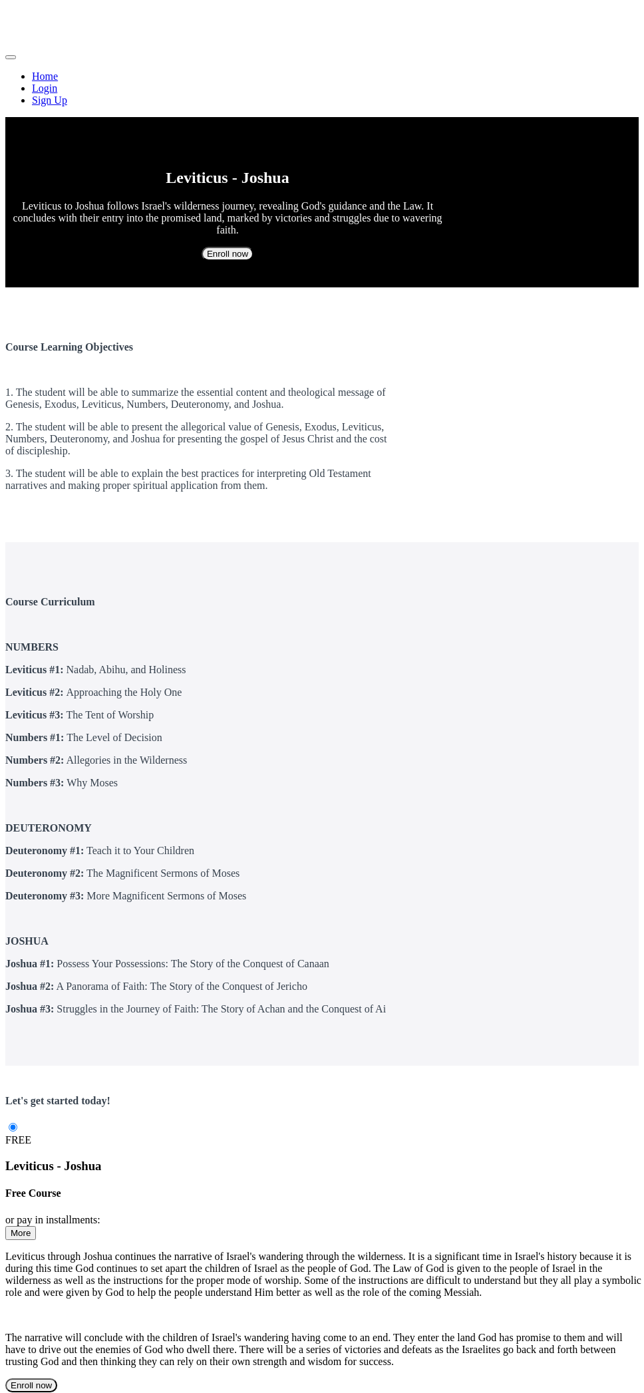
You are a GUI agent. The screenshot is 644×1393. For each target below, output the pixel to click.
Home (45, 76)
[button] (10, 57)
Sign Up (49, 100)
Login (44, 88)
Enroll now (227, 254)
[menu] (322, 88)
